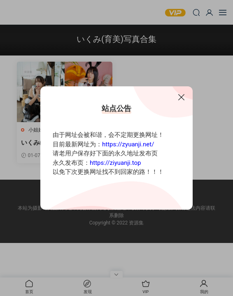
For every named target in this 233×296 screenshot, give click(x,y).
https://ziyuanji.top (115, 162)
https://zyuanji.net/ (128, 144)
